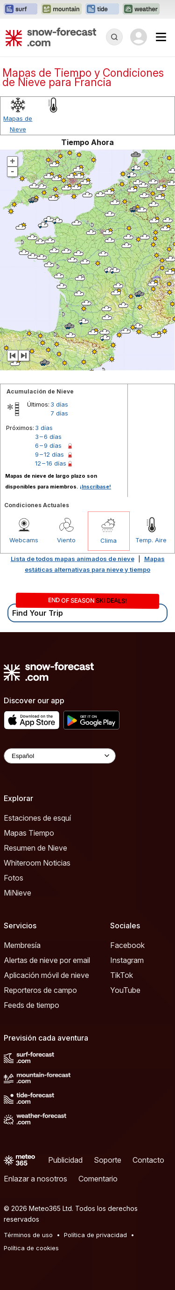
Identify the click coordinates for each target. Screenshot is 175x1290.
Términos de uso (28, 1235)
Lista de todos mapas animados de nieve (72, 558)
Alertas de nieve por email (47, 960)
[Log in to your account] (138, 37)
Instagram (127, 960)
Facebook (127, 945)
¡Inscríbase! (95, 486)
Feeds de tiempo (31, 1005)
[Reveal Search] (114, 37)
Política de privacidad (95, 1235)
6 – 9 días (48, 445)
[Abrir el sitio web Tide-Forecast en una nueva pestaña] (102, 9)
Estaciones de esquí (37, 818)
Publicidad (65, 1160)
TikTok (121, 975)
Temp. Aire (151, 540)
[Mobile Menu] (161, 37)
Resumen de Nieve (35, 848)
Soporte (107, 1160)
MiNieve (17, 892)
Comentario (98, 1178)
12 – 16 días (50, 463)
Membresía (22, 945)
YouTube (125, 990)
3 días (59, 404)
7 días (59, 413)
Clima (108, 540)
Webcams (23, 540)
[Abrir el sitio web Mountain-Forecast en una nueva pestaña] (61, 9)
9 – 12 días (49, 454)
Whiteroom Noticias (37, 862)
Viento (66, 540)
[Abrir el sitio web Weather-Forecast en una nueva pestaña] (141, 9)
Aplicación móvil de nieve (46, 975)
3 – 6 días (48, 436)
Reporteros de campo (40, 990)
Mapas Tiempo (29, 833)
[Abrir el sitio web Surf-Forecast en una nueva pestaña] (20, 9)
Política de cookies (31, 1248)
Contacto (148, 1160)
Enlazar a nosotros (35, 1178)
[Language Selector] (60, 756)
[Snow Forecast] (51, 37)
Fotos (13, 877)
